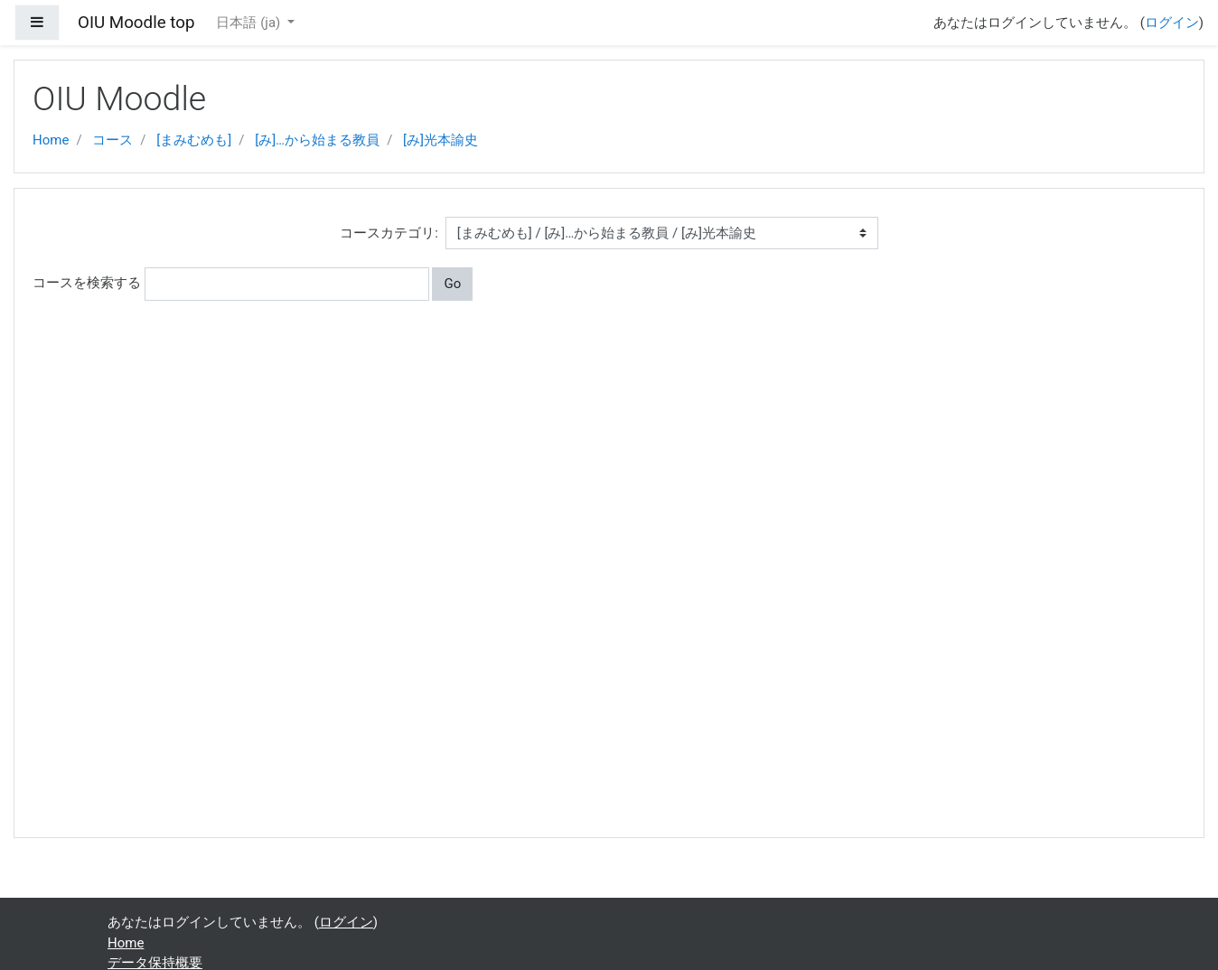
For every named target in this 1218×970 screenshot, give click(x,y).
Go (452, 283)
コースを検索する (87, 283)
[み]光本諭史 (440, 140)
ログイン (1172, 22)
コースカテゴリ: (389, 233)
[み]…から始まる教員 (317, 140)
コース (112, 140)
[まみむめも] (193, 140)
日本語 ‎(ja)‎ (250, 22)
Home (51, 140)
